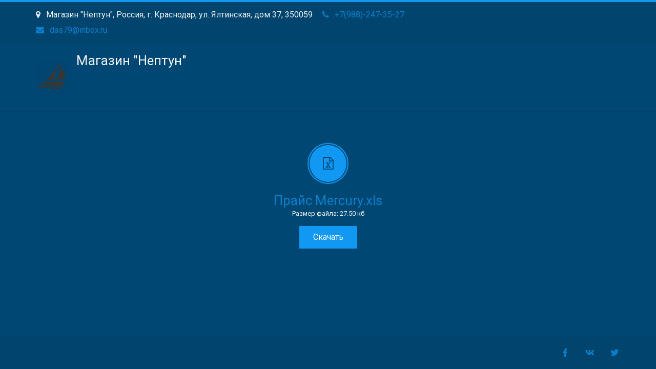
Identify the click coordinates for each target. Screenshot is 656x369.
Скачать (328, 237)
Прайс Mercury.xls (328, 200)
